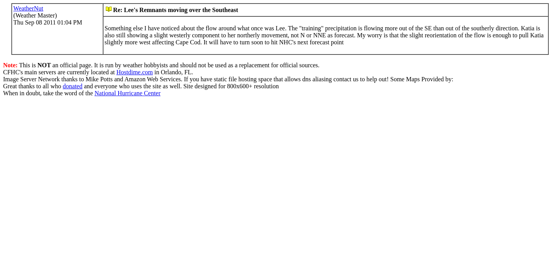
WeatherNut (28, 8)
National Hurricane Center (127, 93)
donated (72, 86)
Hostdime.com (134, 72)
